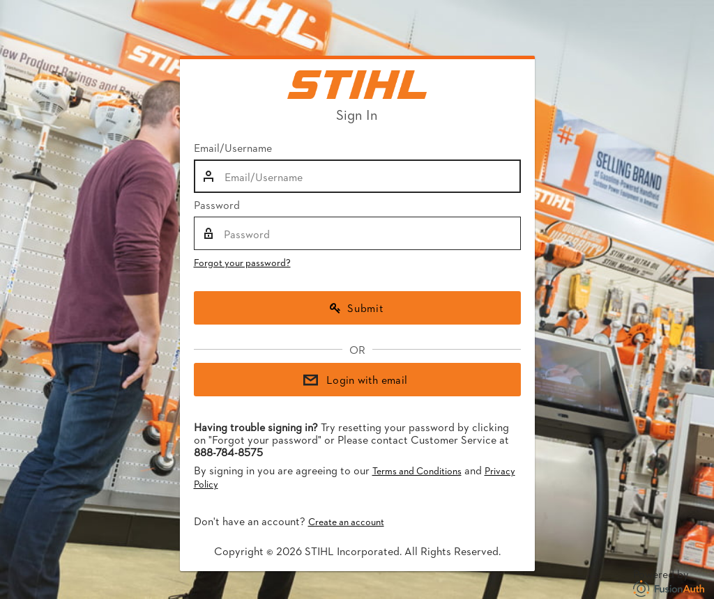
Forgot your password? (242, 262)
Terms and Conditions (417, 470)
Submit (357, 308)
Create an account (346, 521)
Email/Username (233, 147)
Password (217, 205)
